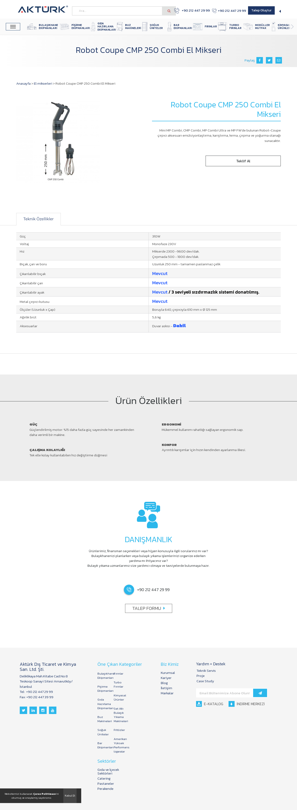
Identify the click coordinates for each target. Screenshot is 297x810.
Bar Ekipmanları (103, 745)
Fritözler (119, 730)
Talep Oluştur (261, 10)
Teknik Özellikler (38, 219)
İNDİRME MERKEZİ (247, 704)
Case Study (205, 681)
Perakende (105, 788)
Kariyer (166, 677)
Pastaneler (105, 783)
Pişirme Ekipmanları (103, 688)
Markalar (167, 693)
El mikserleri (43, 83)
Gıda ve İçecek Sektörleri (108, 771)
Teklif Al (243, 161)
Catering (103, 778)
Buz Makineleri (103, 719)
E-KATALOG (209, 704)
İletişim (166, 688)
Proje (201, 675)
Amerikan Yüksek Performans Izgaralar (119, 745)
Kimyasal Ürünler (119, 697)
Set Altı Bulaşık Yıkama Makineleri (119, 715)
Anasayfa (23, 83)
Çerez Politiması (44, 794)
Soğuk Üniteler (103, 732)
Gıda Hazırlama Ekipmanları (103, 703)
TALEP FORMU (148, 608)
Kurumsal (168, 672)
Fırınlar (118, 673)
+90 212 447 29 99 (189, 10)
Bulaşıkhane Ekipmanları (103, 675)
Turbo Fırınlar (118, 684)
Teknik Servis (206, 670)
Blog (164, 682)
